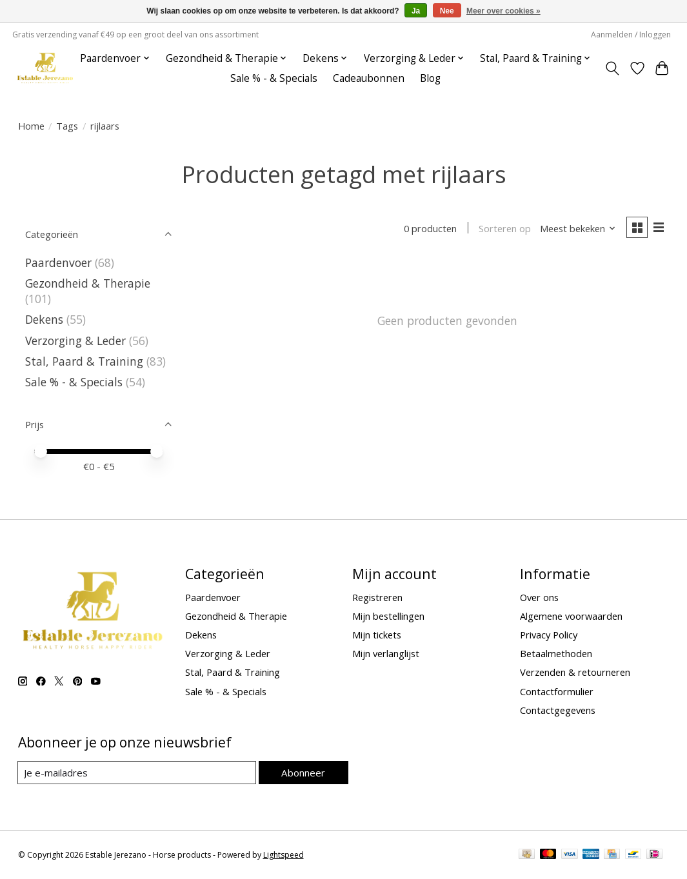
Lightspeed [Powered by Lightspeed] (283, 854)
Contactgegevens (557, 710)
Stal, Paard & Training (84, 361)
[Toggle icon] (611, 68)
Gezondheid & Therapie (87, 283)
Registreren (377, 597)
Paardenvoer (58, 262)
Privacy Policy (548, 634)
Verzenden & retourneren (575, 672)
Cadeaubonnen (368, 78)
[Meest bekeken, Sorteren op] (576, 228)
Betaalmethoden (556, 653)
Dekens (44, 319)
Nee (447, 10)
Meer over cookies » (503, 10)
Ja (416, 10)
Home (31, 125)
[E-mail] (137, 772)
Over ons (539, 597)
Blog (430, 78)
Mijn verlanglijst (385, 653)
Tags (67, 125)
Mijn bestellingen (388, 615)
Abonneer (303, 771)
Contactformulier (556, 691)
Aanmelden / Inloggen (631, 34)
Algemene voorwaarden (571, 615)
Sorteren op (503, 228)
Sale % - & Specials (273, 78)
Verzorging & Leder (75, 340)
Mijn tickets (376, 634)
